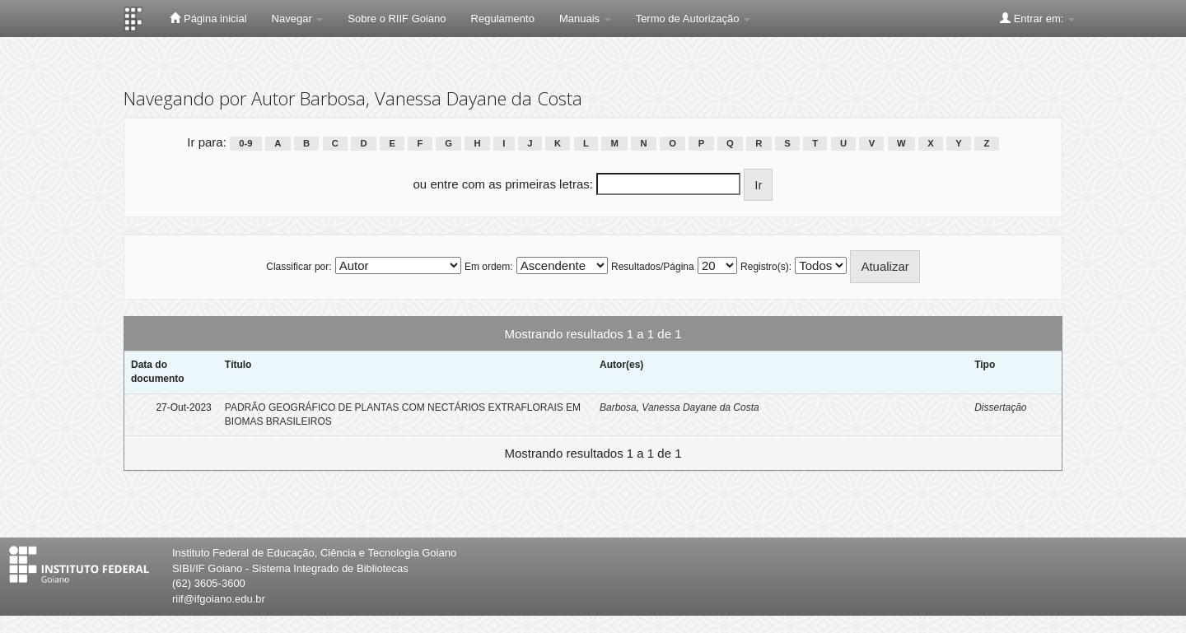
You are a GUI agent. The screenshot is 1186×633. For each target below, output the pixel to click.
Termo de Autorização (693, 18)
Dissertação (1000, 407)
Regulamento (503, 18)
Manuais (585, 18)
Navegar (298, 18)
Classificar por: (298, 266)
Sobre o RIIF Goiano (397, 18)
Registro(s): (765, 266)
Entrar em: (1037, 18)
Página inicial (208, 18)
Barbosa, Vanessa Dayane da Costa (679, 407)
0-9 (245, 143)
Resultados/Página (652, 266)
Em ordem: (489, 266)
